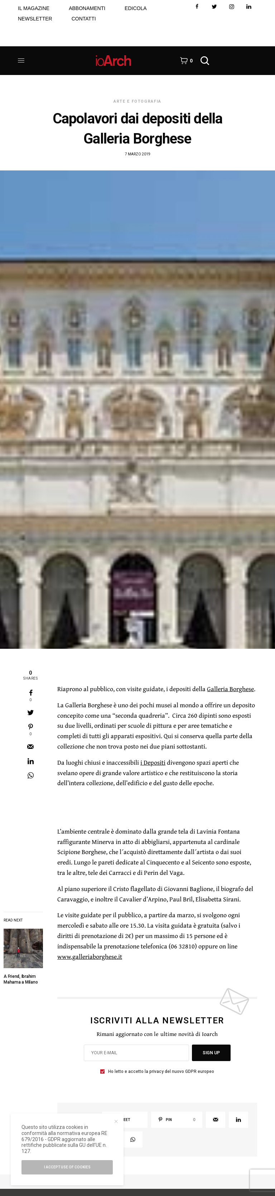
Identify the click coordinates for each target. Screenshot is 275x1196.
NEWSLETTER (35, 19)
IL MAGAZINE (33, 8)
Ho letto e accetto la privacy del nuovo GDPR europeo (161, 1071)
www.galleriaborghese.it (89, 956)
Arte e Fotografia (137, 101)
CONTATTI (84, 19)
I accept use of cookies (67, 1167)
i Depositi (152, 762)
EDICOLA (135, 8)
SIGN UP (211, 1052)
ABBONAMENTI (87, 8)
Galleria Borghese (230, 689)
